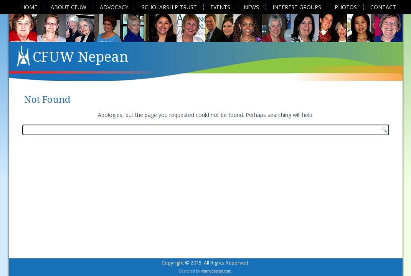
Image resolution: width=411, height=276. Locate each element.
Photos (346, 7)
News (251, 7)
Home (29, 7)
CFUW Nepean (80, 57)
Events (220, 7)
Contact (383, 7)
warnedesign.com (216, 271)
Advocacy (114, 7)
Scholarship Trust (169, 7)
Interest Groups (296, 7)
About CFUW (68, 7)
